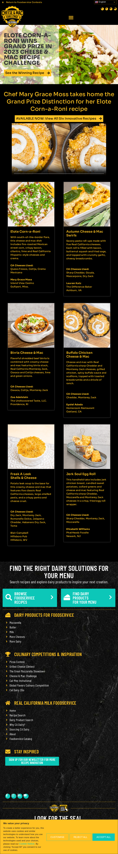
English (100, 2)
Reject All (80, 837)
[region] (59, 836)
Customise (57, 837)
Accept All (103, 837)
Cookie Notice (26, 843)
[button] (71, 17)
